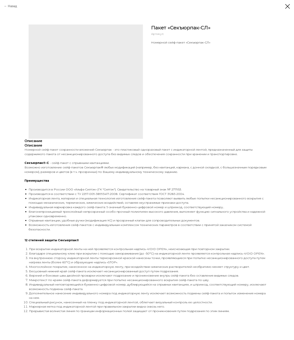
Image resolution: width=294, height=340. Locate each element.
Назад (12, 6)
